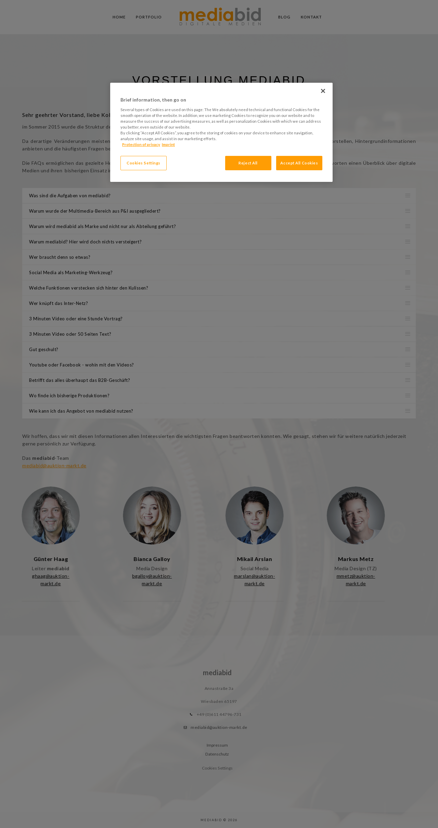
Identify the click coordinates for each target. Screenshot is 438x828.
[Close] (323, 90)
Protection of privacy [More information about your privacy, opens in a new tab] (141, 144)
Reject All (248, 163)
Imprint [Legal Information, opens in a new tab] (168, 144)
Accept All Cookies (299, 163)
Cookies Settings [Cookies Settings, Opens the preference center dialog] (143, 163)
